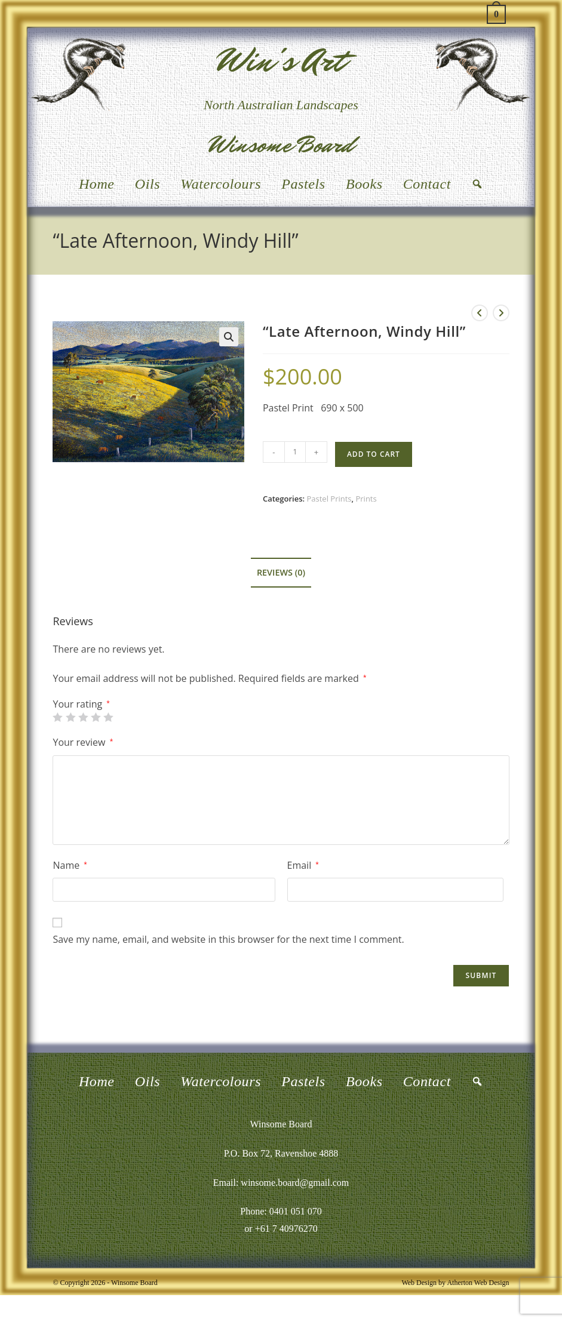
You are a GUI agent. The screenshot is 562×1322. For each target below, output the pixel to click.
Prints (365, 498)
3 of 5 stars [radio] (83, 717)
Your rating (81, 704)
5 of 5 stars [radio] (108, 717)
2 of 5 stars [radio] (70, 717)
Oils (147, 184)
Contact (427, 184)
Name (70, 865)
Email (303, 865)
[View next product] (501, 313)
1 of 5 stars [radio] (57, 717)
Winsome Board (281, 145)
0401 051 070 (295, 1211)
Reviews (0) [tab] (281, 572)
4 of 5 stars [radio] (95, 717)
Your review (83, 742)
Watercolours (220, 184)
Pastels (303, 184)
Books (364, 184)
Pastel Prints (328, 498)
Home (97, 184)
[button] (228, 336)
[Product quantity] (295, 452)
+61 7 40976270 (286, 1228)
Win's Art (281, 60)
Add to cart (373, 454)
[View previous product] (479, 313)
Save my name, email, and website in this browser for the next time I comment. (228, 939)
